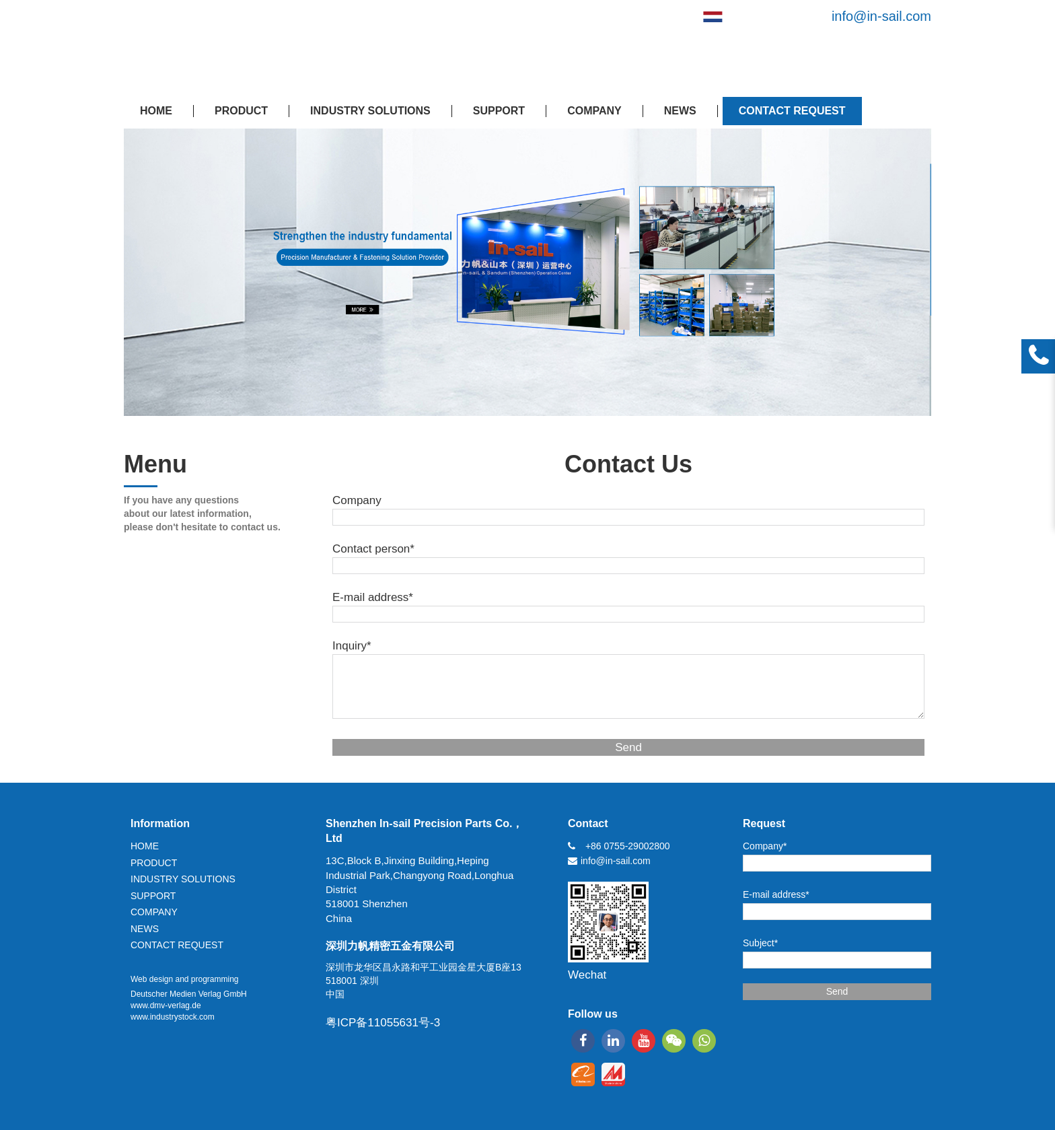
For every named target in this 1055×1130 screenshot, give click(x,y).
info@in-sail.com (881, 16)
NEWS (680, 110)
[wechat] (674, 1041)
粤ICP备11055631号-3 (383, 1022)
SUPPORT (499, 110)
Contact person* (373, 548)
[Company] (628, 517)
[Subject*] (837, 960)
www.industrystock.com (173, 1017)
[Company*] (837, 863)
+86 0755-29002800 (627, 846)
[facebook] (583, 1041)
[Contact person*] (628, 565)
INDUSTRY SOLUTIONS (370, 110)
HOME (156, 110)
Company (356, 500)
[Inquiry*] (628, 686)
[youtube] (643, 1041)
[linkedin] (613, 1041)
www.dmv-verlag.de (166, 1005)
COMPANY (594, 110)
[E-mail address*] (628, 614)
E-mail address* (372, 597)
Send (628, 747)
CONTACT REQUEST (792, 110)
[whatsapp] (704, 1041)
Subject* (760, 943)
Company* (765, 846)
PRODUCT (241, 110)
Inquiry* (351, 645)
